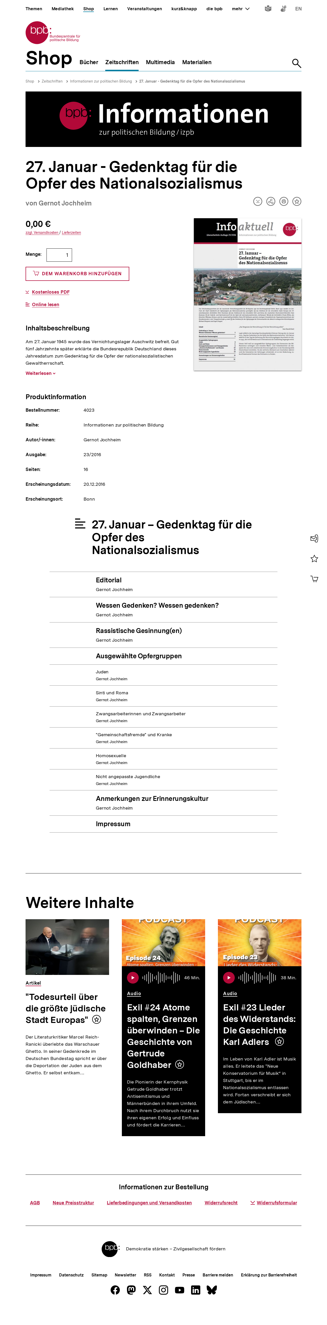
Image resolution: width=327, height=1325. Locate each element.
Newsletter (125, 1291)
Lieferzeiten (71, 233)
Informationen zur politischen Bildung (101, 81)
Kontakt (166, 1291)
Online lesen (45, 304)
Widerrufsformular (273, 1219)
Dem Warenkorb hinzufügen (77, 273)
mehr (240, 8)
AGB (35, 1219)
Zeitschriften (52, 81)
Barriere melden (218, 1291)
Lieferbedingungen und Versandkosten (149, 1219)
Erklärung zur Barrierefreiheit (269, 1291)
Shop (30, 81)
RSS (148, 1291)
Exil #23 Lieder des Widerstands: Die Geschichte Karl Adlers (259, 1024)
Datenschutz (71, 1291)
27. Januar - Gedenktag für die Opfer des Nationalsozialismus (192, 81)
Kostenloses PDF (50, 292)
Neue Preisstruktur (73, 1219)
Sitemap (99, 1291)
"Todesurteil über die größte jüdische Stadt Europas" (66, 1008)
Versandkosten (42, 233)
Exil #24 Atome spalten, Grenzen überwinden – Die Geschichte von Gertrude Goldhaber (163, 1036)
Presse (188, 1291)
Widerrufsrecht (221, 1219)
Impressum (40, 1291)
